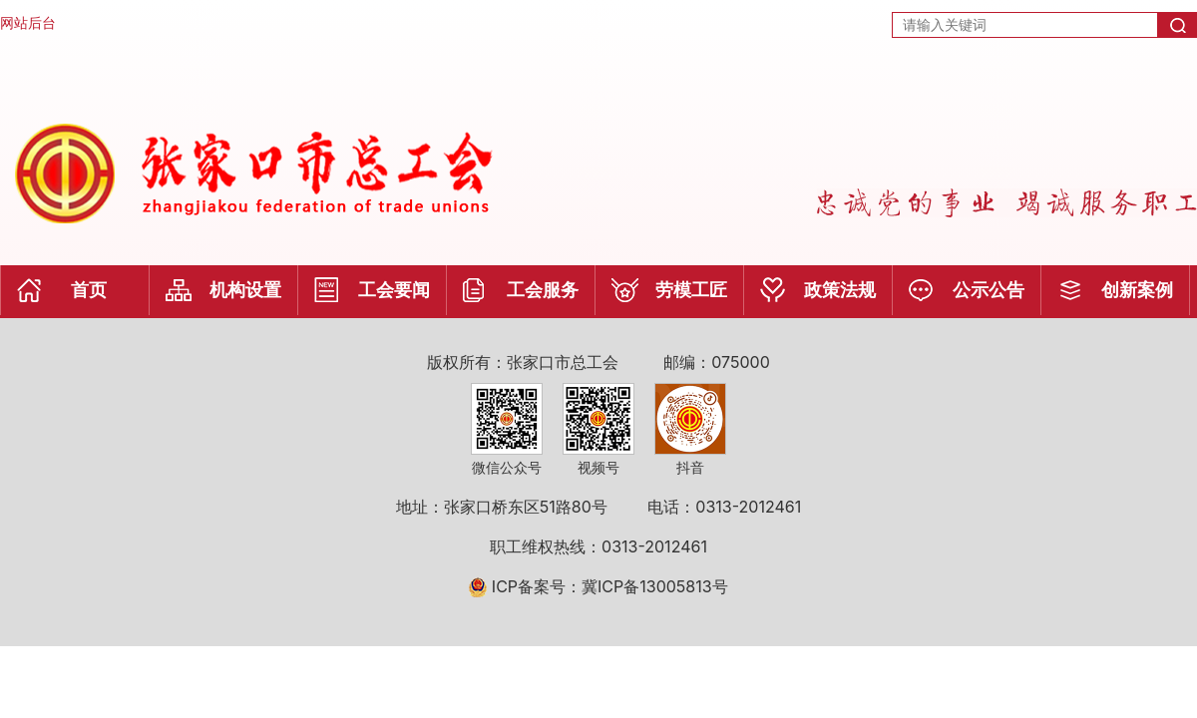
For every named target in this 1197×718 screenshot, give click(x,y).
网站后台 (28, 22)
